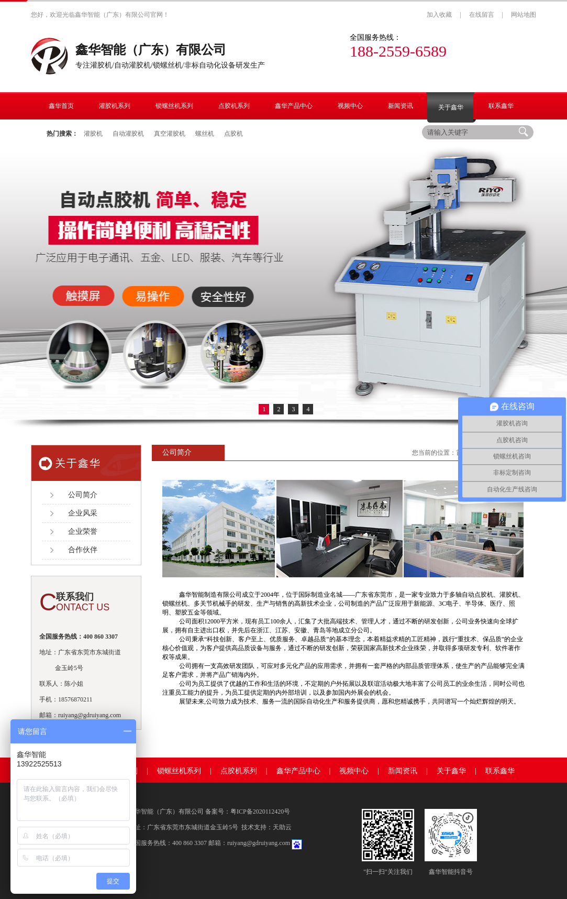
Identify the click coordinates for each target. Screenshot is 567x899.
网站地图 (523, 14)
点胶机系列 (238, 771)
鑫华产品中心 (298, 771)
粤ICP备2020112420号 (260, 811)
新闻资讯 (402, 771)
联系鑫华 (500, 771)
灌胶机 (93, 133)
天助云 (282, 827)
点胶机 (233, 133)
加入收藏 (439, 14)
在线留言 (481, 14)
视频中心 (354, 771)
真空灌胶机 (169, 133)
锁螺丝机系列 (179, 771)
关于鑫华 (451, 771)
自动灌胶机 (128, 133)
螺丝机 (204, 133)
